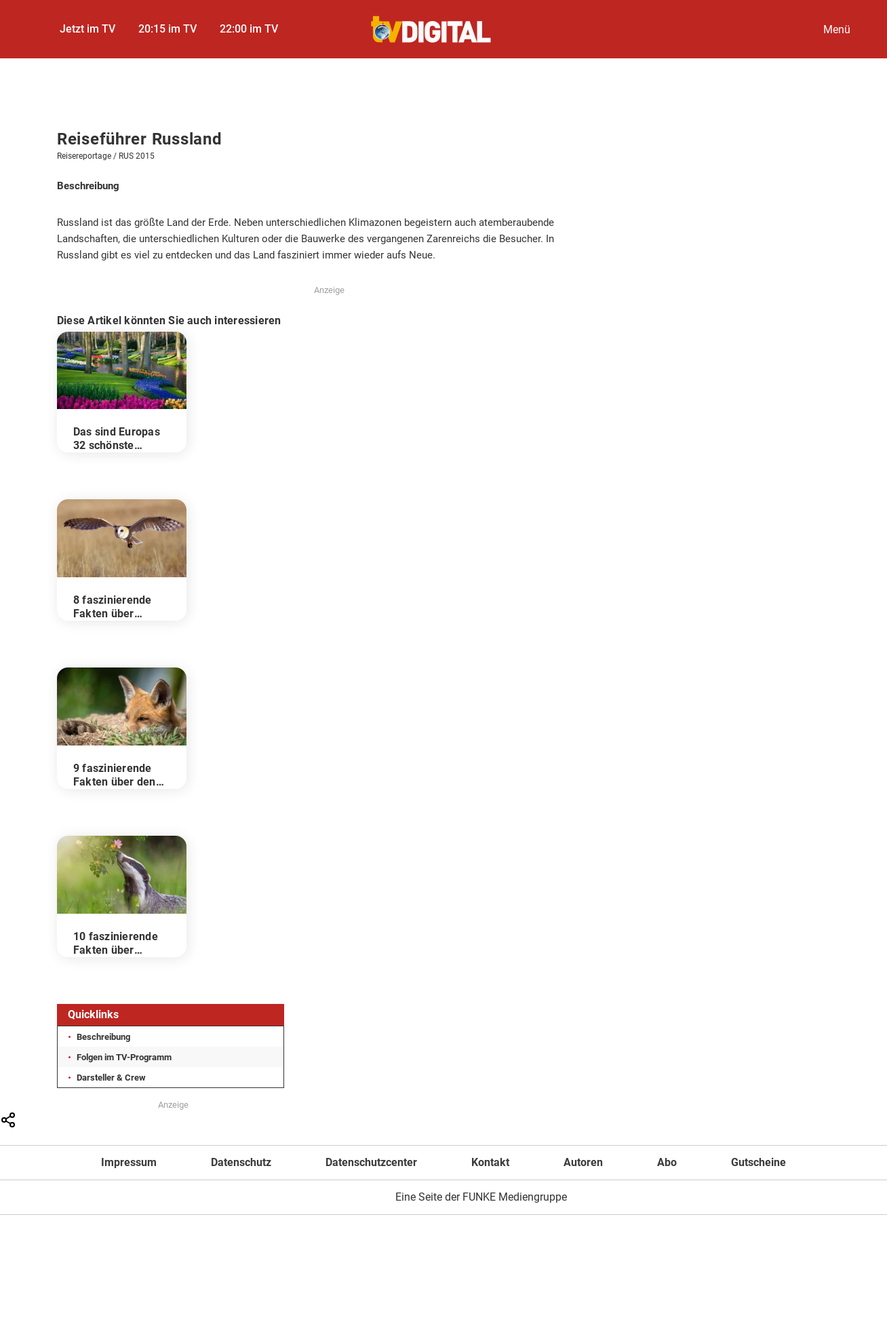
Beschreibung (103, 1037)
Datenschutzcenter (371, 1162)
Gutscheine (758, 1162)
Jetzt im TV (87, 28)
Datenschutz (241, 1162)
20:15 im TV (167, 28)
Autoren (583, 1162)
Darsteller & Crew (111, 1077)
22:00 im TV (249, 28)
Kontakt (490, 1162)
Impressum (129, 1162)
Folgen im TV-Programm (124, 1057)
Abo (667, 1162)
